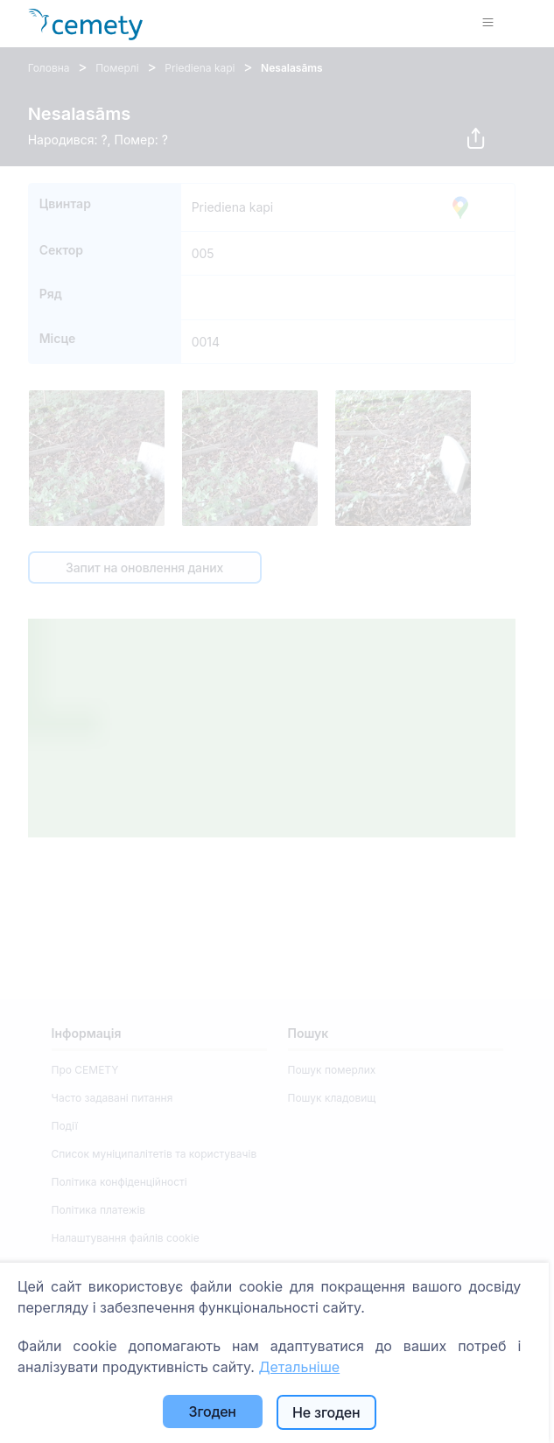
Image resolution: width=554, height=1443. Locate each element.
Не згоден (326, 1412)
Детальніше (299, 1367)
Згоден (212, 1411)
